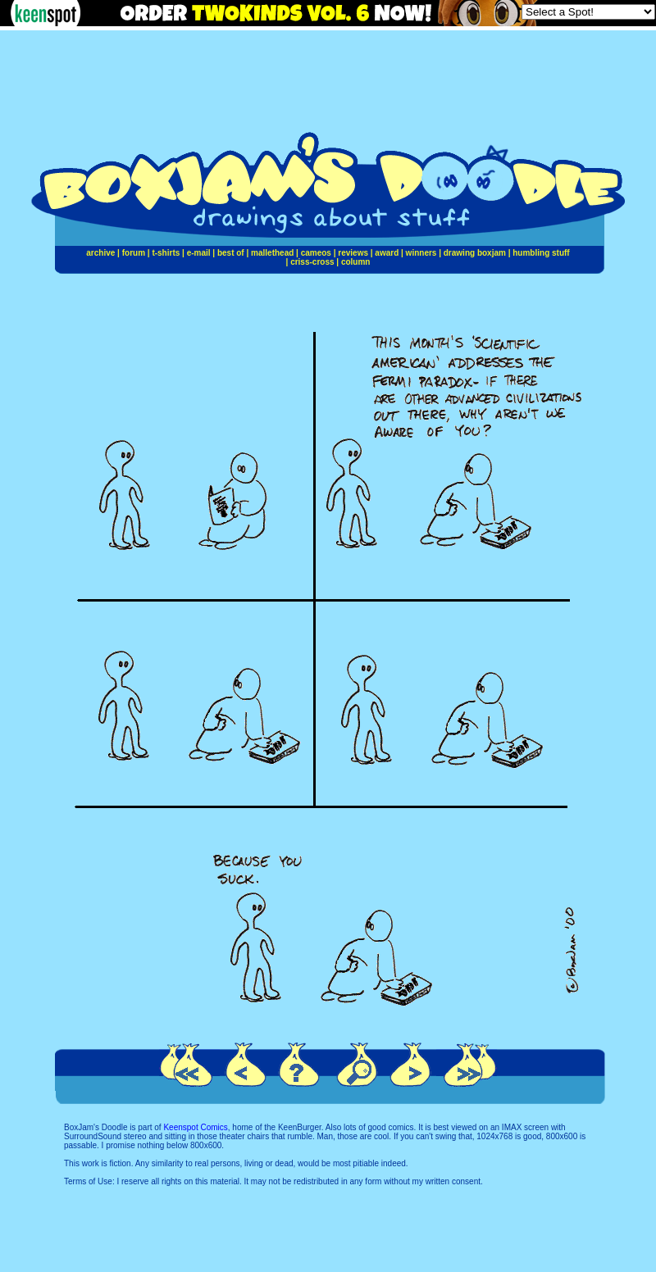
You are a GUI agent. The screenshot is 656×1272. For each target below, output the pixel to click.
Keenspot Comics (195, 1127)
